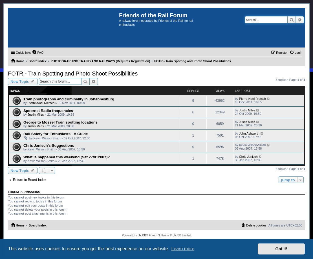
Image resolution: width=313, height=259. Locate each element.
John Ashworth (249, 133)
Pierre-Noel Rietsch (41, 103)
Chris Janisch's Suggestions (48, 145)
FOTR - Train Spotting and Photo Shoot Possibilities (73, 73)
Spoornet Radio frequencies (48, 111)
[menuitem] (37, 52)
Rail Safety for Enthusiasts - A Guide (55, 134)
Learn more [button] (182, 248)
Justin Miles (36, 114)
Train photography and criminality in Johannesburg (68, 99)
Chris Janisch (248, 156)
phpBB (142, 235)
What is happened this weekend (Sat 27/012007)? (66, 157)
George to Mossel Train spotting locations (60, 122)
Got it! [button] (281, 249)
